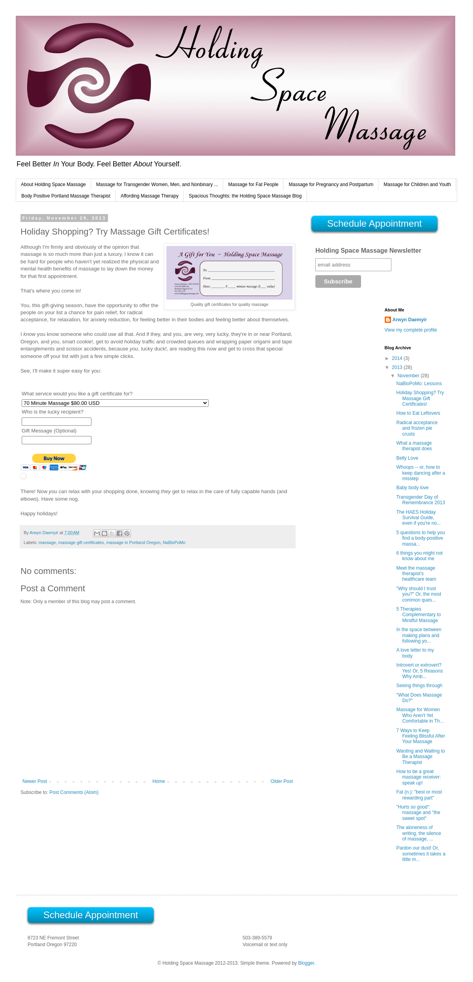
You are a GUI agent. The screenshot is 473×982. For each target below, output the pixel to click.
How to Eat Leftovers (418, 413)
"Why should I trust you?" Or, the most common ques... (418, 594)
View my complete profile (411, 330)
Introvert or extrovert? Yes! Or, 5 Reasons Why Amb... (419, 670)
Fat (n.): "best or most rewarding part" (419, 794)
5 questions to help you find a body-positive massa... (420, 538)
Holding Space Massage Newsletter (368, 250)
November (409, 375)
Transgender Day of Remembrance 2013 (420, 499)
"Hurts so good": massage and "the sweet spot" (418, 812)
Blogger (306, 963)
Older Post (281, 781)
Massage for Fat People (253, 184)
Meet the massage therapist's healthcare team (416, 573)
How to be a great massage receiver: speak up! (418, 777)
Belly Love (407, 458)
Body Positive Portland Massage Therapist (65, 196)
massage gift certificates (81, 542)
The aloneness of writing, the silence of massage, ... (418, 833)
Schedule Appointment (374, 223)
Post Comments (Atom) (74, 792)
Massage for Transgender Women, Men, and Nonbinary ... (157, 184)
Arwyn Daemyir (410, 319)
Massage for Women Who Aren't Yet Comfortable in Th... (419, 715)
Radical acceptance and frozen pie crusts (417, 428)
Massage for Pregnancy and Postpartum (331, 184)
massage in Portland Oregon (133, 542)
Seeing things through (419, 685)
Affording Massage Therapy (150, 196)
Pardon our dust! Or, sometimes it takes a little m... (420, 853)
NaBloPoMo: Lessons (418, 383)
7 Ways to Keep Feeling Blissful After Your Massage (420, 736)
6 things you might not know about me (419, 555)
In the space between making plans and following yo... (418, 635)
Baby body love (412, 487)
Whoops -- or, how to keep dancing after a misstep (420, 472)
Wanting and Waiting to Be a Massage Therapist (420, 756)
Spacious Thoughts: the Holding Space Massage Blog (245, 196)
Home (159, 781)
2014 (398, 358)
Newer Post (34, 781)
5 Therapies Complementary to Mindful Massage (418, 614)
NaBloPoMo (174, 542)
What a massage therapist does (414, 445)
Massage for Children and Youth (417, 184)
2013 (398, 367)
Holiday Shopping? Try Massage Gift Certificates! (420, 398)
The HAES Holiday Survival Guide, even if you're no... (418, 517)
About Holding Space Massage (53, 184)
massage (47, 542)
